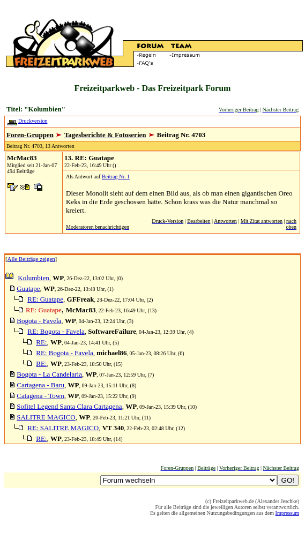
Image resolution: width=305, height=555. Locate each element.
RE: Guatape (45, 299)
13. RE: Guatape (89, 158)
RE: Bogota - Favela (56, 331)
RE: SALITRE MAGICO (63, 428)
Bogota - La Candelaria (49, 374)
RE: (41, 342)
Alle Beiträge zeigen (31, 259)
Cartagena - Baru (40, 385)
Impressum (287, 513)
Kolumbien (33, 278)
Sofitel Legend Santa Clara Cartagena (69, 406)
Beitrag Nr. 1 (116, 176)
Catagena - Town (40, 396)
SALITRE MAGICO (46, 417)
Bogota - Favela (39, 321)
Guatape (28, 288)
